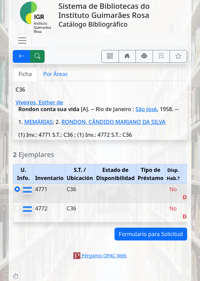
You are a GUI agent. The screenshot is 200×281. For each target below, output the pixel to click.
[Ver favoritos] (178, 56)
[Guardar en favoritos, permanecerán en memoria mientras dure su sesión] (161, 56)
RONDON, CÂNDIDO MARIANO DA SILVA (113, 122)
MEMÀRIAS (38, 122)
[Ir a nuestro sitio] (127, 56)
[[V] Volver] (21, 56)
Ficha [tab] (25, 74)
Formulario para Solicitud (151, 234)
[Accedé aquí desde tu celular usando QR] (110, 56)
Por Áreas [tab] (55, 74)
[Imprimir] (144, 56)
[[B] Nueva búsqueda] (37, 56)
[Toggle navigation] (22, 40)
